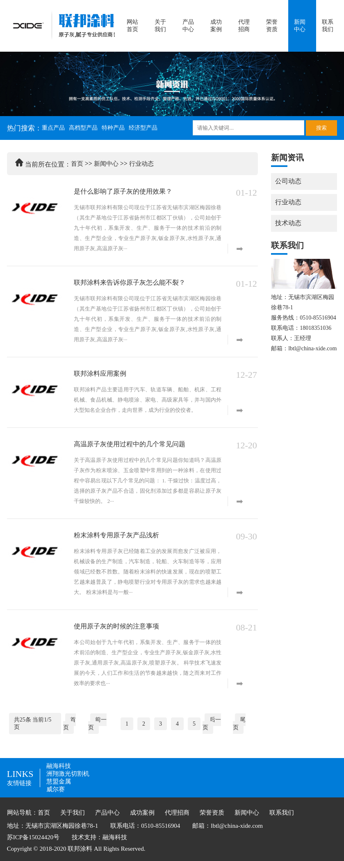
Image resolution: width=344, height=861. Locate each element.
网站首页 (132, 25)
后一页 (212, 724)
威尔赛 (55, 789)
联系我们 (327, 25)
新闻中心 (299, 25)
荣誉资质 (272, 25)
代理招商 (244, 25)
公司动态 (288, 181)
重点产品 (53, 128)
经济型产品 (143, 128)
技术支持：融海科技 (99, 837)
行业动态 (141, 163)
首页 (77, 163)
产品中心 (188, 25)
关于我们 (160, 25)
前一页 (97, 724)
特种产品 (113, 128)
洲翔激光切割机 (67, 773)
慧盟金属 (58, 781)
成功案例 (216, 25)
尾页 (239, 724)
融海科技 (58, 766)
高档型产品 (83, 128)
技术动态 (288, 222)
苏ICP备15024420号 (33, 837)
